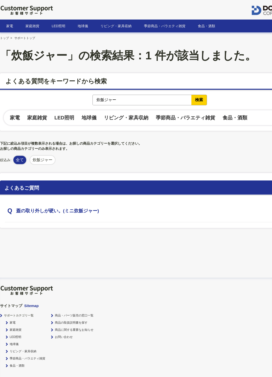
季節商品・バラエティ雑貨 (164, 26)
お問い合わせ (64, 337)
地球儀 (83, 26)
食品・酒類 (206, 26)
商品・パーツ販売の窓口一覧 (74, 315)
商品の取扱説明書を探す (71, 322)
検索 (199, 100)
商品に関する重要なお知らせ (74, 330)
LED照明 (58, 26)
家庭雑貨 (32, 26)
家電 (9, 26)
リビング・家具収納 (116, 26)
